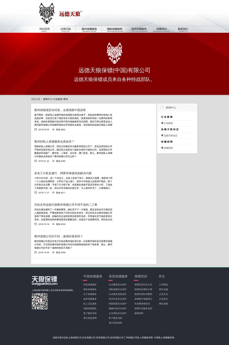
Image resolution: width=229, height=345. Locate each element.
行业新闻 (57, 99)
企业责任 (163, 298)
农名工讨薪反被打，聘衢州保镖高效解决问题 (63, 173)
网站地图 (163, 303)
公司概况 (163, 284)
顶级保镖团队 (90, 308)
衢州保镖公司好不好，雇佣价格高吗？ (58, 236)
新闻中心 (47, 99)
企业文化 (163, 294)
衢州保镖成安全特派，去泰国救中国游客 (60, 110)
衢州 (65, 99)
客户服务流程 (90, 313)
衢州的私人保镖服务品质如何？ (54, 141)
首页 (46, 29)
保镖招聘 (138, 313)
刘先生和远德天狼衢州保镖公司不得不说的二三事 (65, 204)
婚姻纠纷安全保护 (118, 308)
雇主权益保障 (90, 317)
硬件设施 (163, 289)
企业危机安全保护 (118, 313)
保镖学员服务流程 (143, 308)
